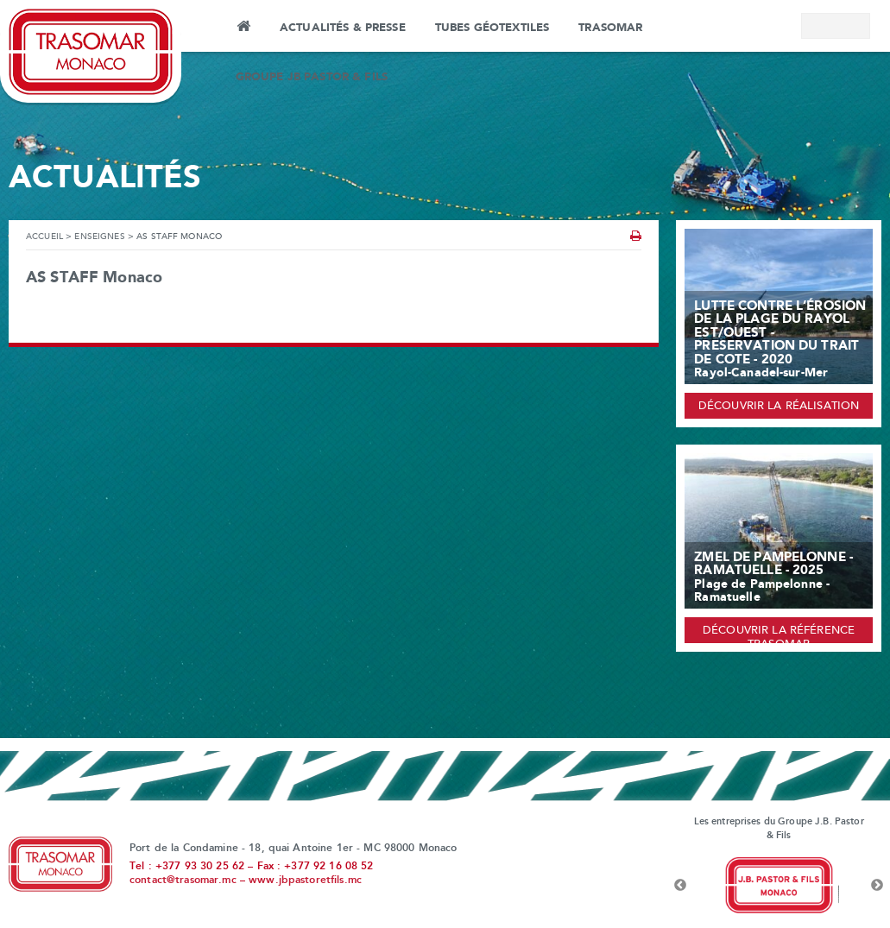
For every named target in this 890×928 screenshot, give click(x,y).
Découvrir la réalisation (778, 407)
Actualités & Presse (343, 28)
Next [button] (877, 885)
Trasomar (610, 28)
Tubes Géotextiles (492, 28)
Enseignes (99, 237)
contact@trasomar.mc (183, 880)
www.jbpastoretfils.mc (305, 880)
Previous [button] (680, 885)
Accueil (243, 28)
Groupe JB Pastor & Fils (312, 77)
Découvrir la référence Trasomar (779, 634)
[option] (778, 885)
